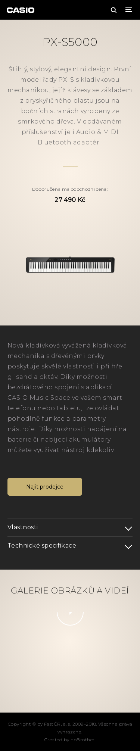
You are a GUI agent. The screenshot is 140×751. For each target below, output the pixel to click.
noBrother (82, 739)
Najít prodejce (45, 486)
